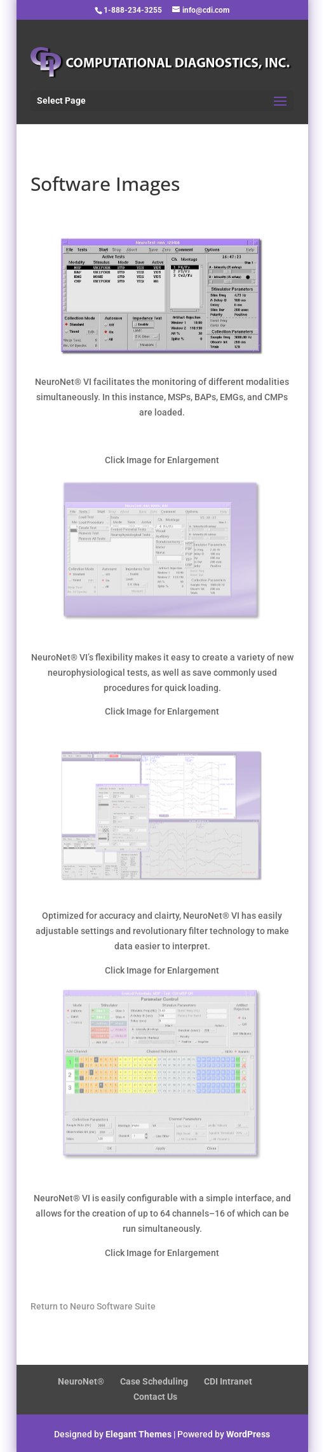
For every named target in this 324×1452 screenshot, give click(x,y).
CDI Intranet (228, 1381)
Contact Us (155, 1397)
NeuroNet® (81, 1381)
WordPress (248, 1434)
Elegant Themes (138, 1434)
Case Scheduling (154, 1381)
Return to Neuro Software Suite (93, 1306)
